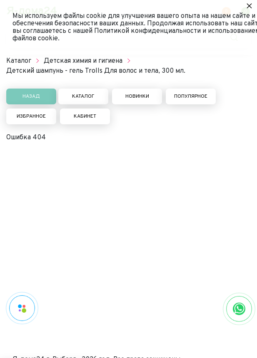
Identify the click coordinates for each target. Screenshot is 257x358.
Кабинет (85, 116)
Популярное (190, 96)
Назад (31, 96)
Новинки (137, 96)
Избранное (31, 116)
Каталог (83, 96)
